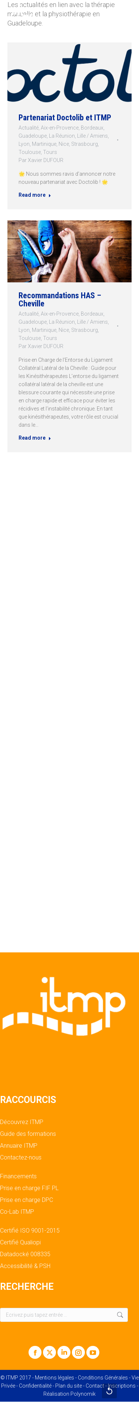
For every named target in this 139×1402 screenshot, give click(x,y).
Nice (63, 144)
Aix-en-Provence (59, 127)
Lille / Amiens (93, 136)
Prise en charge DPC (26, 1200)
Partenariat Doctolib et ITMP (64, 117)
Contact (95, 1386)
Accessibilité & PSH (25, 1266)
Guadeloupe (31, 136)
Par (39, 161)
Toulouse (28, 153)
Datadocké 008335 (25, 1254)
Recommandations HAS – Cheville (60, 299)
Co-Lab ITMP (17, 1212)
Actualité (26, 127)
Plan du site (68, 1386)
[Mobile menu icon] (127, 11)
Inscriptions (122, 1386)
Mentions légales (54, 1378)
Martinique (43, 144)
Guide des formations (28, 1134)
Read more (33, 198)
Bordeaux (93, 127)
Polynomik (83, 1394)
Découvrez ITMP (21, 1122)
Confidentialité (35, 1386)
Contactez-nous (21, 1158)
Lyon (22, 144)
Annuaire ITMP (18, 1146)
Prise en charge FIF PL (29, 1188)
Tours (49, 153)
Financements (18, 1176)
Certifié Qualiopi (20, 1242)
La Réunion (61, 136)
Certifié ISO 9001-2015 (30, 1231)
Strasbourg (85, 144)
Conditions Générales (103, 1378)
